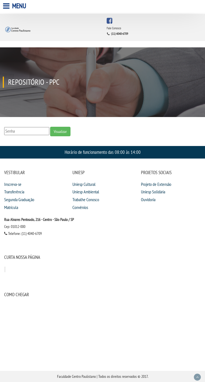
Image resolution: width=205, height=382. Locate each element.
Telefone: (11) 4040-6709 (23, 233)
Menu (15, 6)
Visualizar (60, 131)
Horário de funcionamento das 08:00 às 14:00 (103, 152)
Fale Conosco (114, 28)
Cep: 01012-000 (14, 226)
